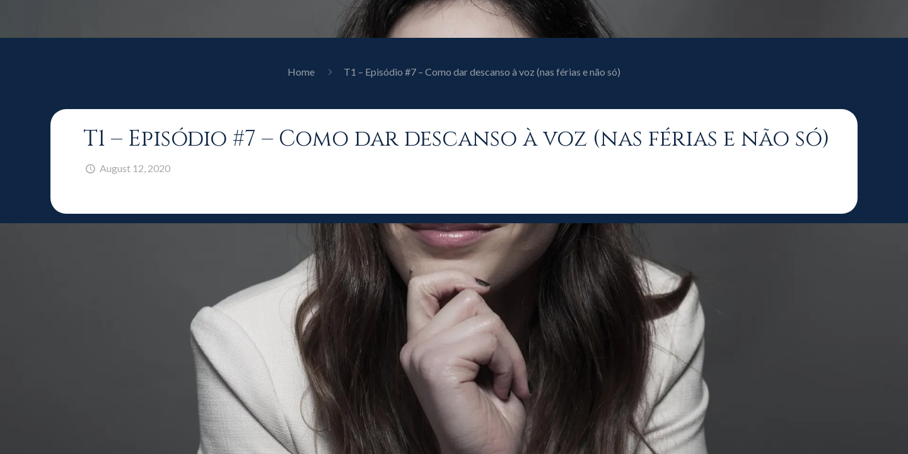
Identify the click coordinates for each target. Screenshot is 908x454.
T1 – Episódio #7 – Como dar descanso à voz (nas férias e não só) (482, 72)
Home (301, 72)
